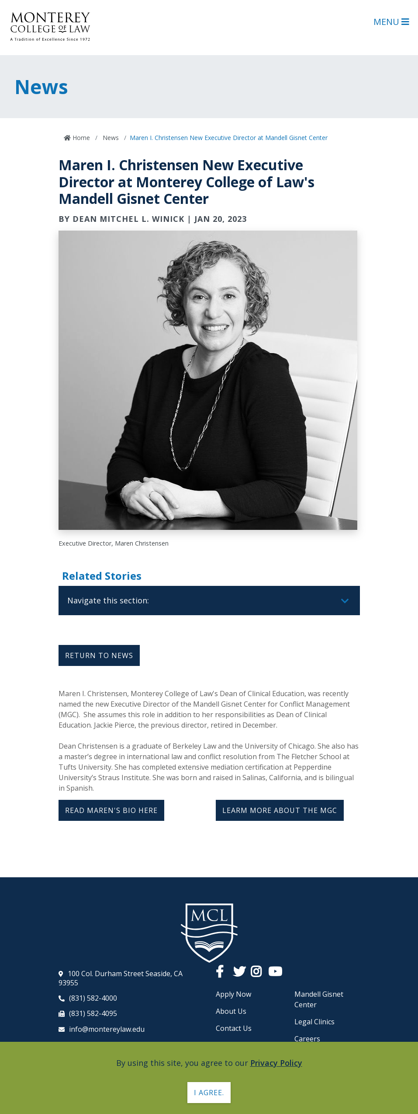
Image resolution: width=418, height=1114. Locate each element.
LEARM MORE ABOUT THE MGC (279, 810)
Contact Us (234, 1028)
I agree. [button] (209, 1092)
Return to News (99, 655)
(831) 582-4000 (93, 998)
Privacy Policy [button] (276, 1063)
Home (80, 137)
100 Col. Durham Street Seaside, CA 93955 (121, 978)
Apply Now (233, 994)
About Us (231, 1011)
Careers (307, 1039)
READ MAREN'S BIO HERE (111, 810)
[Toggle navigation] (345, 601)
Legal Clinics (314, 1021)
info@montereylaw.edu (107, 1029)
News (110, 137)
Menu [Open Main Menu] (391, 22)
